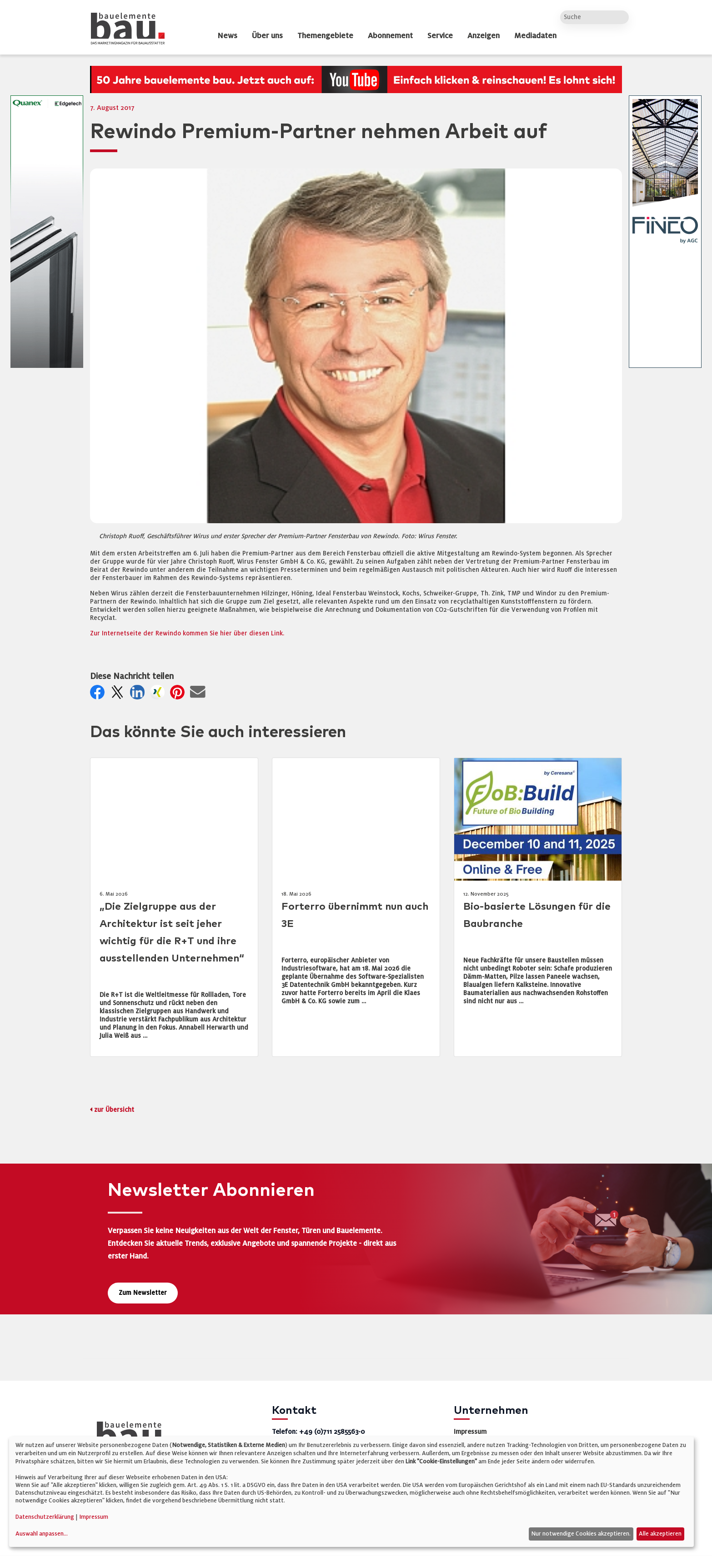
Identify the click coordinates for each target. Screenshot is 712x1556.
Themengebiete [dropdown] (325, 36)
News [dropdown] (227, 36)
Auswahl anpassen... (41, 1534)
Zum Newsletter (143, 1292)
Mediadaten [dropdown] (535, 36)
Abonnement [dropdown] (390, 36)
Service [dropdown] (440, 36)
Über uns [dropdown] (267, 36)
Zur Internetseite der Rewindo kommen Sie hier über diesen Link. (187, 633)
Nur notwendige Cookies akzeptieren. (581, 1534)
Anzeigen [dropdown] (483, 36)
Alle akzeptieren (660, 1534)
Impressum (470, 1431)
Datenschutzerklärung (44, 1517)
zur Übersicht (114, 1109)
